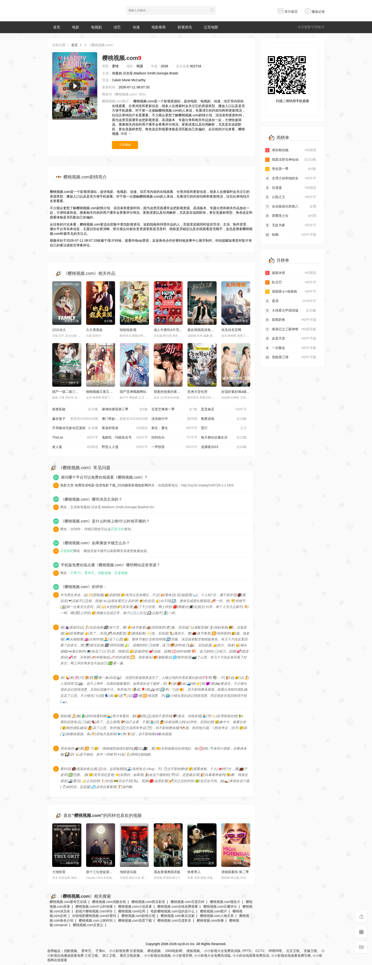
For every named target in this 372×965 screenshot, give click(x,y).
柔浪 (290, 301)
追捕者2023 (224, 447)
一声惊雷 (174, 447)
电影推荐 (159, 27)
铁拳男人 (194, 872)
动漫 (136, 27)
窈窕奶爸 (290, 319)
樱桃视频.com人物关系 (217, 916)
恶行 (224, 428)
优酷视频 (104, 573)
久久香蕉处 (94, 330)
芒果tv (100, 951)
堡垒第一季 (290, 169)
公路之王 (290, 197)
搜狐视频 (193, 951)
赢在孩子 (75, 419)
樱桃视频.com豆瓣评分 (220, 906)
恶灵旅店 (224, 409)
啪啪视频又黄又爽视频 (102, 392)
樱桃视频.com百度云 (88, 925)
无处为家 (290, 225)
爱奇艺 (89, 573)
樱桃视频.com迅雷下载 (135, 920)
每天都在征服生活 (224, 437)
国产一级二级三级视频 (68, 392)
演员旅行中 (174, 419)
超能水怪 (290, 273)
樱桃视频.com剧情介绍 (138, 916)
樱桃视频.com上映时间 (95, 920)
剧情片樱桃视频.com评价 (93, 911)
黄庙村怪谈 (125, 428)
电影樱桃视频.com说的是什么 (172, 911)
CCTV (259, 951)
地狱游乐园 (128, 872)
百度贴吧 (67, 551)
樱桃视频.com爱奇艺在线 (68, 902)
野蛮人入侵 (125, 447)
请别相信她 (290, 150)
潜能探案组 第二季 (235, 872)
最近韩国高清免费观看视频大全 (210, 330)
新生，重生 (174, 428)
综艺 (117, 27)
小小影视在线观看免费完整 (291, 955)
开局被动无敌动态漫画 (75, 428)
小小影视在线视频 (157, 955)
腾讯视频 (154, 951)
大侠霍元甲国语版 (290, 310)
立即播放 (125, 144)
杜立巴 (290, 282)
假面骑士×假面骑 (290, 291)
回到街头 (174, 437)
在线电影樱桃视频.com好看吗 (94, 916)
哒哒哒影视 (128, 330)
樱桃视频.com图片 (213, 911)
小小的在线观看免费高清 (250, 955)
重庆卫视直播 (130, 955)
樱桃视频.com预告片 (225, 902)
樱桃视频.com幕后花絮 (177, 916)
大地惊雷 (58, 872)
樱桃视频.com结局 (131, 911)
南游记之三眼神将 (290, 329)
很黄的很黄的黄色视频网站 (174, 392)
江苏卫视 (91, 955)
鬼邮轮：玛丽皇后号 (125, 437)
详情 (126, 134)
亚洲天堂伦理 (197, 392)
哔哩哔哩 (275, 951)
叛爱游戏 (224, 419)
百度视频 (121, 573)
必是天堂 (290, 338)
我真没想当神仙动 (290, 159)
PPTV (246, 951)
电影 (75, 27)
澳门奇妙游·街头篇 (125, 419)
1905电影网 (173, 951)
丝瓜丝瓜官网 (231, 330)
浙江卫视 (109, 955)
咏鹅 (290, 234)
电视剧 (96, 27)
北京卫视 (292, 951)
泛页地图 (211, 27)
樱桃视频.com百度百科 (187, 902)
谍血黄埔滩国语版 (167, 872)
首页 (56, 27)
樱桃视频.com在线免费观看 (177, 906)
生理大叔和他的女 (290, 178)
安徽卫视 (310, 951)
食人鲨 (75, 447)
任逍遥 (290, 188)
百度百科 (117, 529)
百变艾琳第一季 (174, 409)
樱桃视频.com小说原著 (135, 906)
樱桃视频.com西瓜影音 (148, 902)
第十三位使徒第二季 (101, 872)
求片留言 (288, 12)
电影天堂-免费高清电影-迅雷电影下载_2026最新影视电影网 (104, 485)
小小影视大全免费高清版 (222, 951)
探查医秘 (75, 409)
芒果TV (75, 573)
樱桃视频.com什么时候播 (93, 906)
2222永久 (59, 330)
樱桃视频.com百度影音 (174, 920)
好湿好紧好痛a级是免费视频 (242, 392)
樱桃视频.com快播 (210, 920)
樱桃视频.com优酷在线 (109, 902)
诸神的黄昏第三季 (125, 409)
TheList (75, 437)
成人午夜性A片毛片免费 (171, 330)
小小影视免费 (119, 951)
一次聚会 (290, 348)
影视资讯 (185, 27)
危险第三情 (290, 357)
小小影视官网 (182, 955)
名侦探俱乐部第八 (290, 206)
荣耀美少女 (290, 215)
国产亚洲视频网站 (133, 392)
